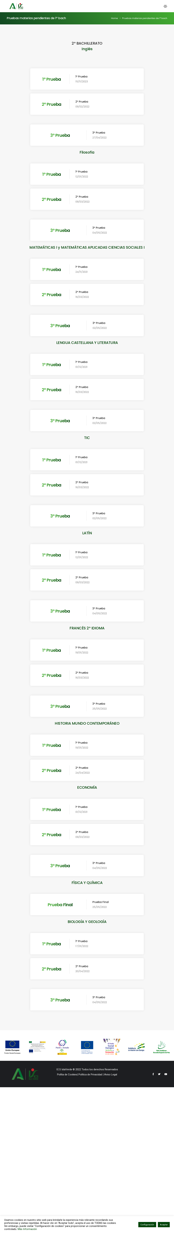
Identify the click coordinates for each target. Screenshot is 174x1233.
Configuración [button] (147, 1224)
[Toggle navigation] (165, 6)
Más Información (27, 1229)
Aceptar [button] (164, 1224)
